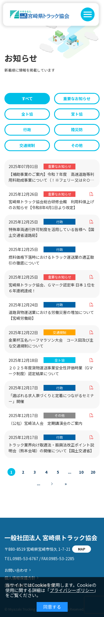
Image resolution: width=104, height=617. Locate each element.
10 (81, 472)
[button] (88, 14)
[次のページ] (52, 483)
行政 (27, 129)
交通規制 (27, 145)
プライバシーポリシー (72, 590)
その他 (77, 145)
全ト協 (27, 114)
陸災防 (77, 129)
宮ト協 (77, 114)
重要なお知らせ (76, 98)
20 (93, 472)
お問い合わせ (16, 570)
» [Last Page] (66, 483)
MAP (81, 549)
